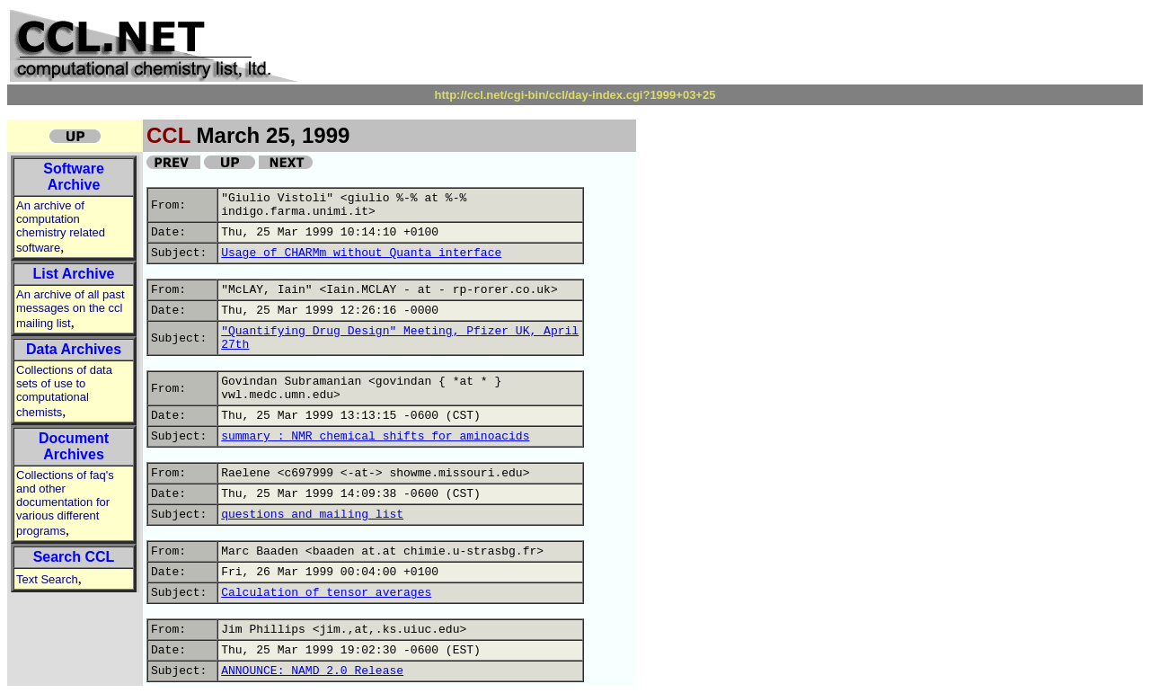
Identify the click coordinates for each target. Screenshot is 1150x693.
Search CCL (74, 556)
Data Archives (73, 349)
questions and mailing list (312, 514)
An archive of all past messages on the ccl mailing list (70, 309)
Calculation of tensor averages (326, 593)
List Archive (74, 273)
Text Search (47, 579)
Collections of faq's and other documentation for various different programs (65, 503)
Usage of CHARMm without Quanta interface (361, 253)
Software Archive (73, 176)
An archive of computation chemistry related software (60, 226)
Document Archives (74, 446)
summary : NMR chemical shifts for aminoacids (375, 436)
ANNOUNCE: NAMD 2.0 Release (312, 671)
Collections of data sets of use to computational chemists (64, 391)
